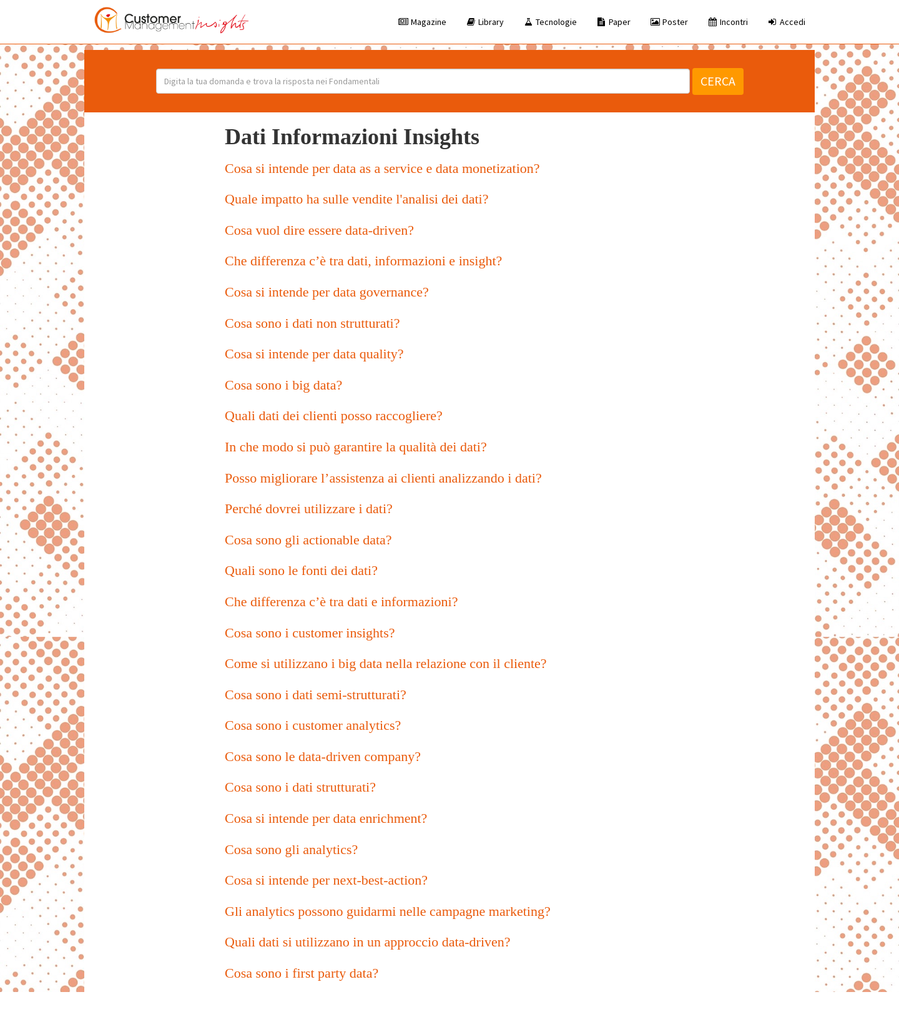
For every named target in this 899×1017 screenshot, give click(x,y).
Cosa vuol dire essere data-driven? (319, 230)
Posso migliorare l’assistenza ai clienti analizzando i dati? (383, 478)
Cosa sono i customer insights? (310, 633)
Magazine (422, 21)
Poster (668, 21)
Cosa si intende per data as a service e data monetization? (382, 168)
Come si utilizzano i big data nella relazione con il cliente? (386, 663)
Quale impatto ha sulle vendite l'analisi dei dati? (356, 199)
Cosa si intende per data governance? (327, 292)
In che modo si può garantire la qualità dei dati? (356, 446)
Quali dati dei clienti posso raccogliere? (334, 415)
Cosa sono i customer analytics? (313, 725)
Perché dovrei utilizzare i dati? (309, 508)
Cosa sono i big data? (283, 385)
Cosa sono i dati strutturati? (300, 787)
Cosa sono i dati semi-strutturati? (315, 694)
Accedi (786, 21)
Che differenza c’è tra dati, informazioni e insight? (363, 260)
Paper (613, 21)
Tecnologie (550, 21)
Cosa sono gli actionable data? (308, 540)
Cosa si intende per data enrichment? (326, 818)
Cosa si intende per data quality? (314, 353)
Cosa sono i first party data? (301, 973)
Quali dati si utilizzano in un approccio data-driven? (368, 942)
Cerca (717, 81)
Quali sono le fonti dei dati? (301, 570)
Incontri (727, 21)
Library (484, 21)
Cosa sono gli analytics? (291, 849)
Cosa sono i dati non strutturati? (312, 323)
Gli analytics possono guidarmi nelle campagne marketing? (388, 911)
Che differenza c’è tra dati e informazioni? (341, 601)
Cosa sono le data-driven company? (323, 756)
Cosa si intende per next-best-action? (326, 880)
